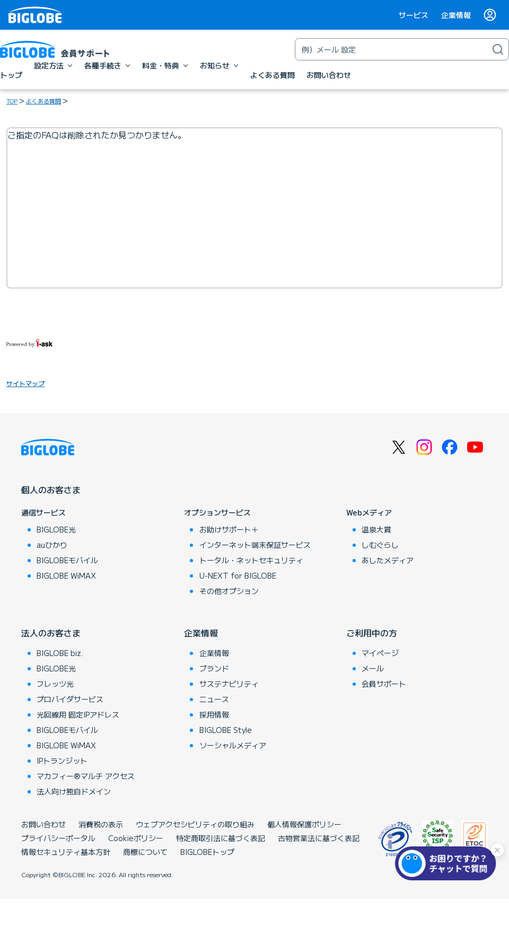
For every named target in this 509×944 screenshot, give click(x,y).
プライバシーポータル (58, 838)
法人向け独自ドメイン (74, 791)
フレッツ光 (55, 683)
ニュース (214, 699)
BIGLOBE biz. (60, 653)
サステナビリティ (229, 683)
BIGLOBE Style (225, 729)
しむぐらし (380, 544)
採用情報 (214, 714)
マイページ (380, 653)
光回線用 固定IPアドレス (78, 714)
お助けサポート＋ (229, 529)
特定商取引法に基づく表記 (220, 838)
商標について (145, 851)
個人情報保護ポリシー (304, 824)
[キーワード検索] (391, 49)
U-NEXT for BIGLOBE (237, 575)
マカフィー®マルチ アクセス (86, 776)
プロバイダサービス (70, 699)
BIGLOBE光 (56, 529)
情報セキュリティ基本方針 (65, 851)
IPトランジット (62, 760)
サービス (413, 15)
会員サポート (384, 683)
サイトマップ (25, 383)
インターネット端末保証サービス (255, 544)
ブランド (214, 668)
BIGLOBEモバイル (67, 560)
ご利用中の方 (371, 632)
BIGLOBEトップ (207, 851)
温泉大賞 (376, 529)
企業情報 (456, 15)
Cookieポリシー (135, 838)
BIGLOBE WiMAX (66, 575)
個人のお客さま (51, 489)
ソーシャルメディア (232, 745)
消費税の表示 (100, 824)
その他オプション (229, 590)
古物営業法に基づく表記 (318, 838)
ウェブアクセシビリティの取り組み (195, 824)
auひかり (52, 544)
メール (373, 668)
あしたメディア (388, 560)
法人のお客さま (51, 632)
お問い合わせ (43, 824)
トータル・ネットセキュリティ (251, 560)
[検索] (497, 49)
